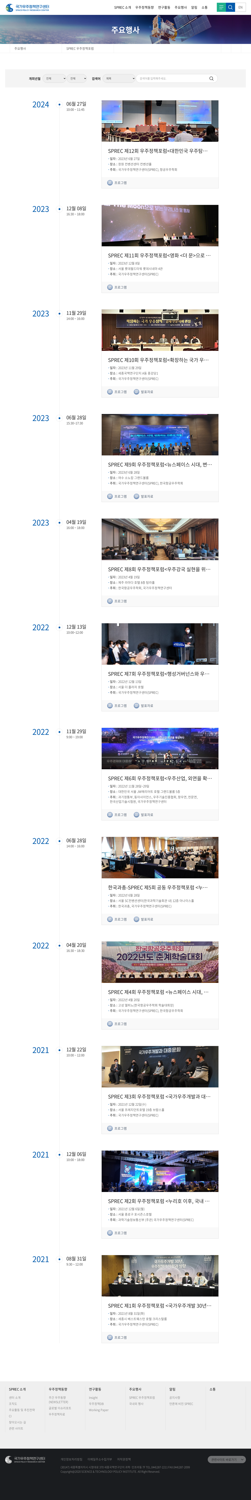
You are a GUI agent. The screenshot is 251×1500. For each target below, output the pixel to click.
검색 (230, 7)
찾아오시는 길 (17, 1422)
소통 (205, 7)
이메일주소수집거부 (99, 1459)
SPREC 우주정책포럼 (80, 48)
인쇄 (226, 48)
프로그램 (120, 182)
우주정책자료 (57, 1414)
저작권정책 (124, 1459)
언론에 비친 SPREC (181, 1403)
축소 (236, 48)
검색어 (96, 78)
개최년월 (35, 78)
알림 (194, 7)
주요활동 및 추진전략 (22, 1410)
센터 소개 (15, 1397)
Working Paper (99, 1410)
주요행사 (181, 7)
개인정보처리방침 (71, 1459)
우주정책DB (96, 1403)
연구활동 (164, 7)
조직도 (13, 1403)
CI (10, 1416)
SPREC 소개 (122, 7)
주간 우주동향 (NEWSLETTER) (58, 1399)
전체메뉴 (221, 7)
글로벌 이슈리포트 (60, 1408)
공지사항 (174, 1397)
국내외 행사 (136, 1403)
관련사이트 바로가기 (224, 1459)
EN (240, 7)
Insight (93, 1397)
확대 (246, 48)
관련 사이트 (16, 1428)
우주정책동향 (144, 7)
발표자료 (147, 391)
